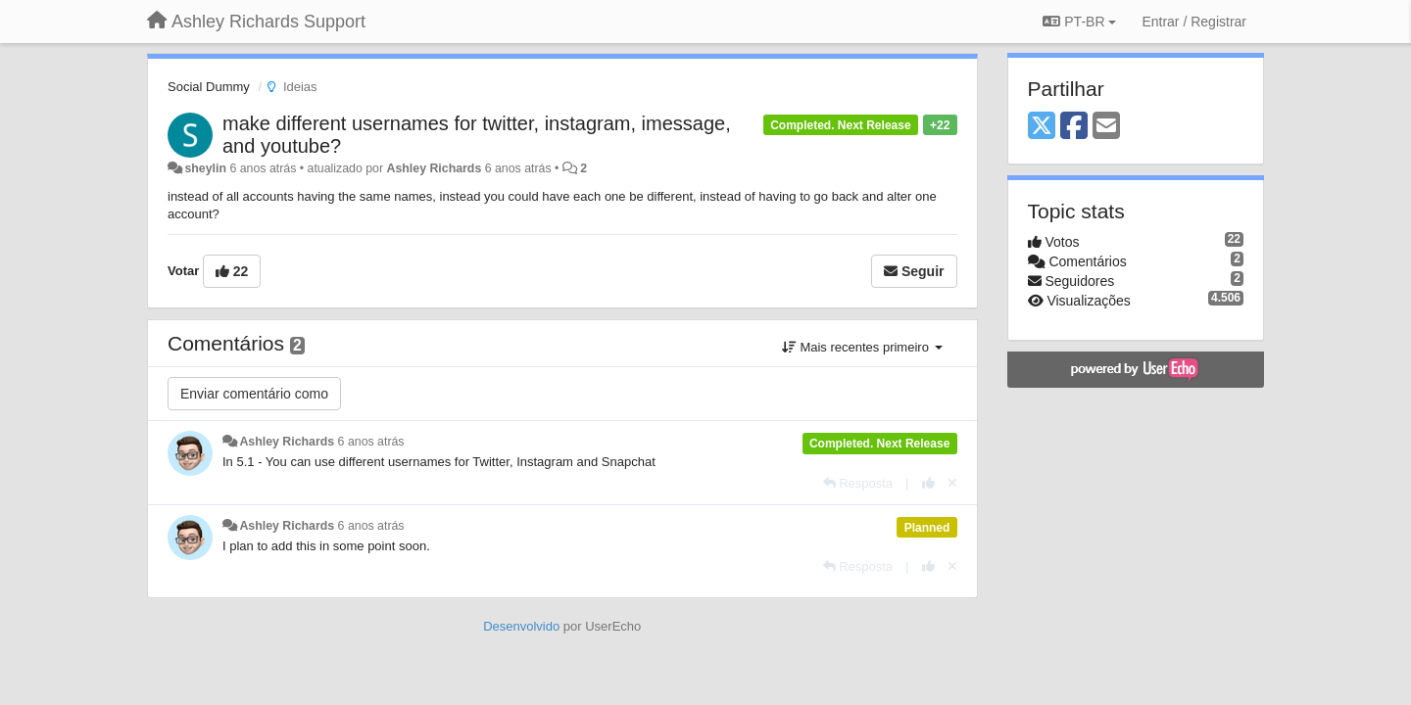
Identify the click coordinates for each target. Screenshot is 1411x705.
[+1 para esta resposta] (928, 483)
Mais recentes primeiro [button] (862, 347)
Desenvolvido (521, 626)
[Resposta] (858, 483)
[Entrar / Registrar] (1194, 21)
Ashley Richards (434, 168)
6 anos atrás (371, 441)
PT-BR (1079, 21)
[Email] (1106, 127)
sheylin (205, 168)
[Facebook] (1074, 127)
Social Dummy (209, 86)
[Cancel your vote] (952, 483)
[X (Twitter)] (1041, 127)
